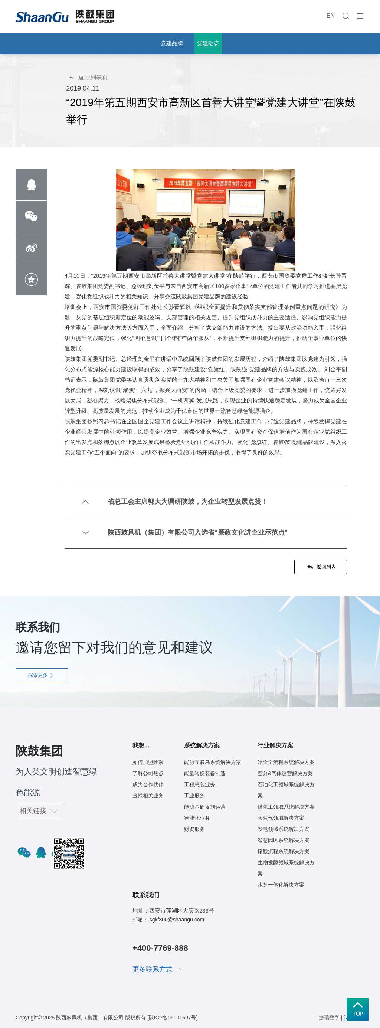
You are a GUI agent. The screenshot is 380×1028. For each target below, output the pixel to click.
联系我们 (145, 895)
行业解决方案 (275, 745)
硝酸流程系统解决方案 (283, 851)
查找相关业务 (148, 796)
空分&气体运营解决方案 (285, 773)
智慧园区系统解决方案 (283, 840)
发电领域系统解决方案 (283, 829)
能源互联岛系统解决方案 (212, 762)
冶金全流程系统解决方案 (286, 762)
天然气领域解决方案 (281, 818)
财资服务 (194, 829)
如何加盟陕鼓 (148, 762)
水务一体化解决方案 (281, 885)
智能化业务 (197, 818)
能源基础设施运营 (205, 807)
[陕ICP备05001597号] (172, 1018)
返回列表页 (88, 77)
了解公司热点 (148, 773)
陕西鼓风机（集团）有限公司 (90, 1018)
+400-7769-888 (160, 948)
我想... (140, 745)
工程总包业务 (199, 784)
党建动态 (208, 43)
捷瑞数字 (329, 1018)
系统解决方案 (202, 745)
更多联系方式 (152, 969)
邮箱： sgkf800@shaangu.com (168, 920)
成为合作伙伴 (148, 784)
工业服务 (194, 796)
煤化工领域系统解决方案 (286, 807)
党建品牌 (172, 43)
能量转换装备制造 (205, 773)
